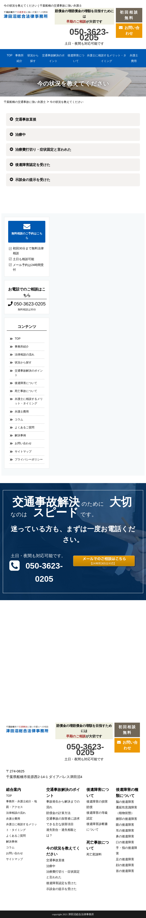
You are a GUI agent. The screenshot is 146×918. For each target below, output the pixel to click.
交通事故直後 (25, 119)
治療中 (20, 134)
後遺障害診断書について (97, 826)
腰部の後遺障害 (126, 819)
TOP (9, 55)
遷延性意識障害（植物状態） (126, 810)
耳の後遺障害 (125, 830)
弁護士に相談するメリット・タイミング (106, 58)
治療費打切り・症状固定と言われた (43, 149)
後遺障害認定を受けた (32, 165)
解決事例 (20, 435)
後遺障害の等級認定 (97, 815)
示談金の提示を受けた (32, 180)
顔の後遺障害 (125, 865)
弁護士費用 (134, 58)
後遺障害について (76, 58)
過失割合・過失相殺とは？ (61, 832)
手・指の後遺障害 (126, 850)
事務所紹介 (19, 58)
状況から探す (33, 58)
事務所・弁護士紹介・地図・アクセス (21, 804)
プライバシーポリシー (29, 459)
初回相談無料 (129, 15)
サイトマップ (23, 451)
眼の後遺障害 (125, 824)
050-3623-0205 (89, 33)
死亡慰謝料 (94, 854)
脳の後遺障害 (125, 801)
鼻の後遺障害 (125, 836)
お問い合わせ (129, 30)
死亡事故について (26, 391)
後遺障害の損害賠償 (97, 804)
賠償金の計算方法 (58, 813)
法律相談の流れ (24, 354)
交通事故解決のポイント (53, 58)
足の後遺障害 (125, 859)
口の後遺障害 (125, 842)
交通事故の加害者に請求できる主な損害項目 (63, 821)
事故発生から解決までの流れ (63, 804)
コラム (19, 419)
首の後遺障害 (125, 871)
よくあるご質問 (24, 427)
